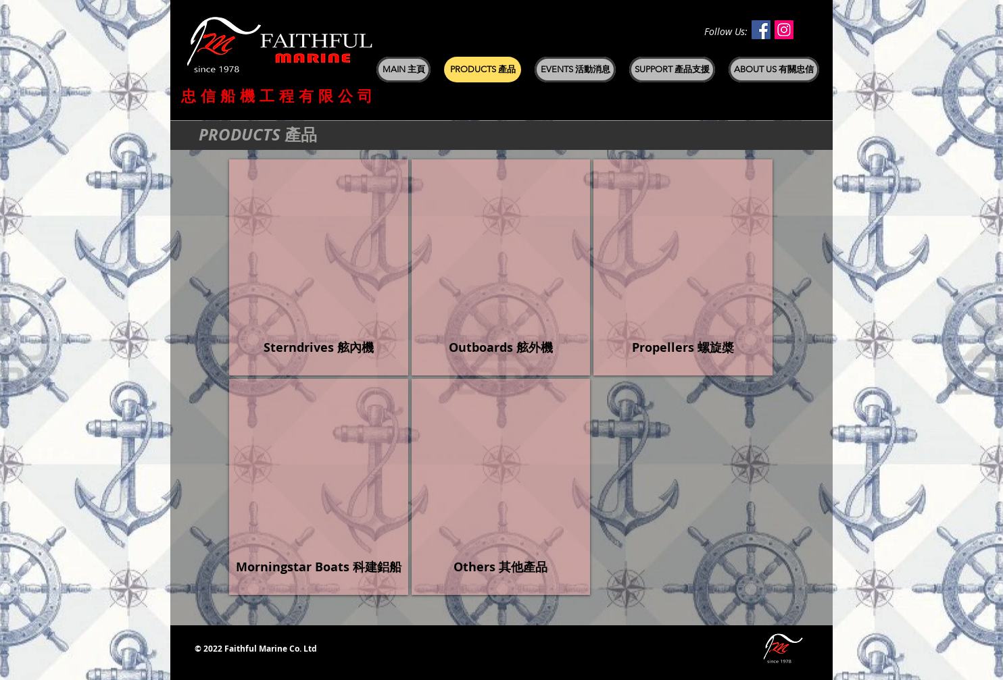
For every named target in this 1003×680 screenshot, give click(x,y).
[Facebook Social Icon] (761, 29)
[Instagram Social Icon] (784, 29)
